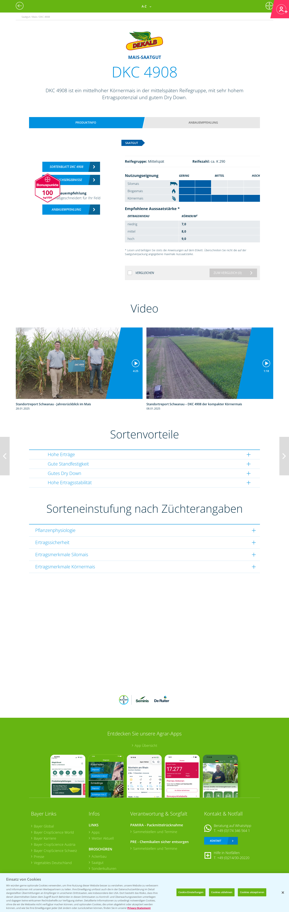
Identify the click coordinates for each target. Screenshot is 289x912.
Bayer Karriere (45, 838)
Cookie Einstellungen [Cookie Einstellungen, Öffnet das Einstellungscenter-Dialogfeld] (191, 892)
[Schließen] (283, 892)
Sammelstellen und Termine (155, 831)
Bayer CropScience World (54, 832)
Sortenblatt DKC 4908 (66, 167)
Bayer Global (44, 826)
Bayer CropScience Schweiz (55, 850)
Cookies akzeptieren (252, 892)
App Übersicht (146, 745)
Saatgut (98, 862)
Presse (39, 856)
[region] (144, 892)
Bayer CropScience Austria (54, 844)
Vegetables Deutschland (53, 862)
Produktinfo (85, 122)
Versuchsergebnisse (66, 180)
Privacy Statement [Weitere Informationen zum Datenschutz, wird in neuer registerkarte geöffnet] (139, 908)
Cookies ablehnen (221, 892)
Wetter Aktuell (103, 838)
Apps (95, 832)
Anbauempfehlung (203, 122)
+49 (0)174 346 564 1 (233, 830)
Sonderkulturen (104, 868)
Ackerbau (99, 856)
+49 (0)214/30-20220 (233, 857)
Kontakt (215, 840)
